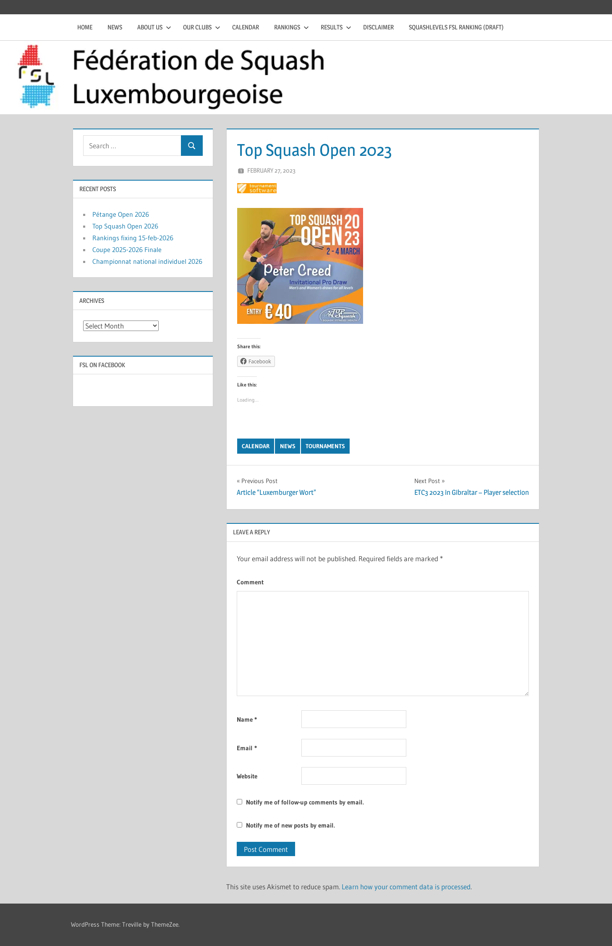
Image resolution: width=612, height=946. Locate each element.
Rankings (291, 27)
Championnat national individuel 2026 (147, 261)
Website (247, 776)
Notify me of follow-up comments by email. (305, 802)
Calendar (245, 27)
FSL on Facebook (102, 365)
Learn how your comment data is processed (406, 886)
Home (84, 27)
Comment (250, 582)
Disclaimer (378, 27)
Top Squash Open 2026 (125, 226)
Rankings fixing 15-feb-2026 (132, 238)
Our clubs (201, 27)
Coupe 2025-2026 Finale (127, 249)
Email (247, 748)
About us (154, 27)
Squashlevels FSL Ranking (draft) (456, 27)
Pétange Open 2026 (120, 214)
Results (336, 27)
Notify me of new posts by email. (290, 825)
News (114, 27)
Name (247, 719)
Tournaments (325, 446)
